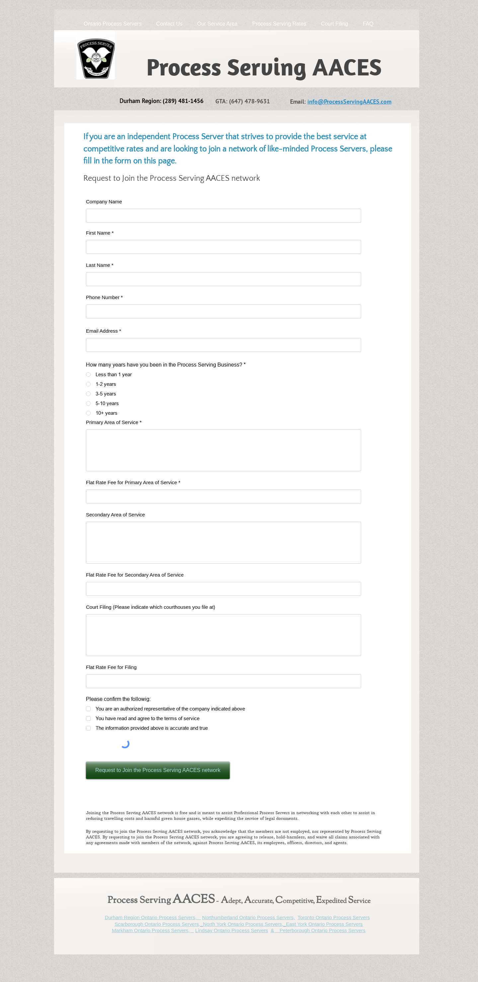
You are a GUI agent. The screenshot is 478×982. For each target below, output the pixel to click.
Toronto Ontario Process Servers (333, 917)
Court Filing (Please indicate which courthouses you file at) (150, 606)
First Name (98, 232)
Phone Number (103, 297)
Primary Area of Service (112, 422)
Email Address (102, 330)
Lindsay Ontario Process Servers (231, 930)
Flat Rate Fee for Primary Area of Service (131, 482)
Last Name (98, 265)
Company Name (104, 201)
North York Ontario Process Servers (242, 924)
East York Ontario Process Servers (324, 924)
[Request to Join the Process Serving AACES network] (158, 770)
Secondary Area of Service (115, 514)
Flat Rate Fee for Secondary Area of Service (135, 574)
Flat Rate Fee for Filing (111, 667)
